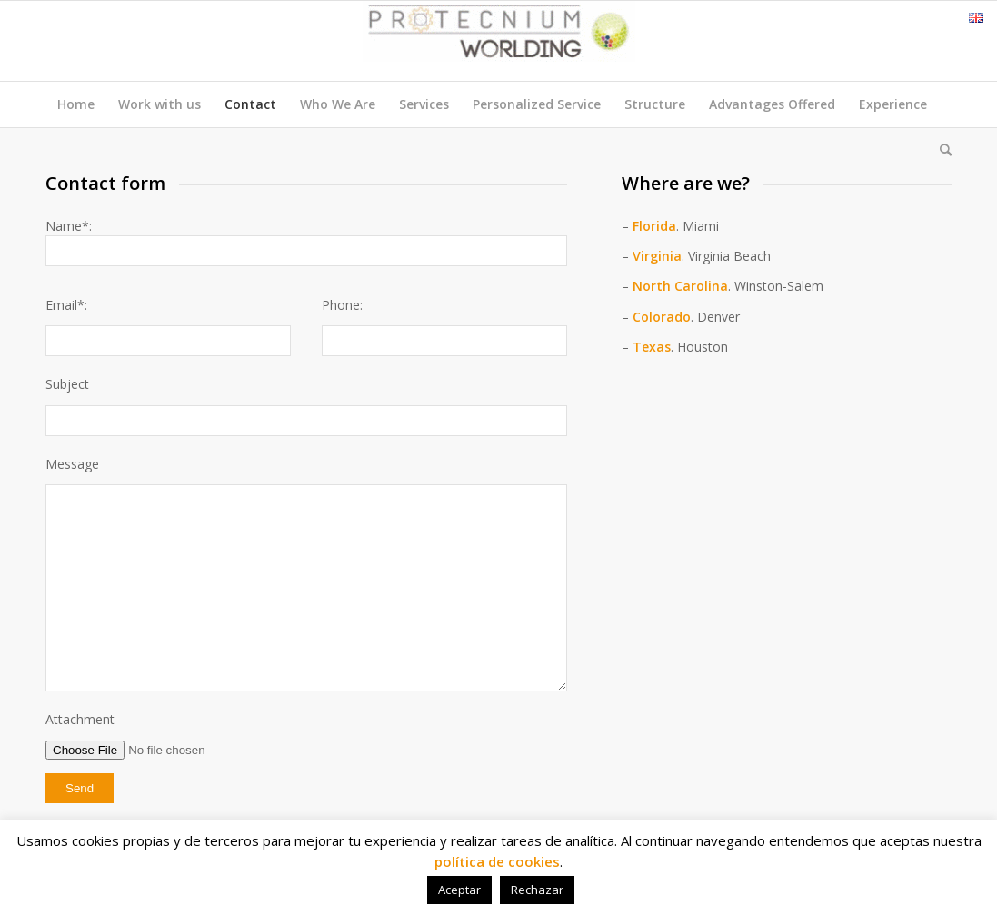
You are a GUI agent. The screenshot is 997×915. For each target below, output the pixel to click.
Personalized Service (537, 104)
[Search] (940, 150)
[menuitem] (940, 150)
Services (424, 104)
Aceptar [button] (459, 889)
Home (76, 104)
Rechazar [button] (537, 889)
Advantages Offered (772, 104)
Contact (250, 104)
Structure (654, 104)
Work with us (159, 104)
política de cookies (497, 861)
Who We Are (337, 104)
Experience (893, 104)
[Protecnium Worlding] (499, 41)
